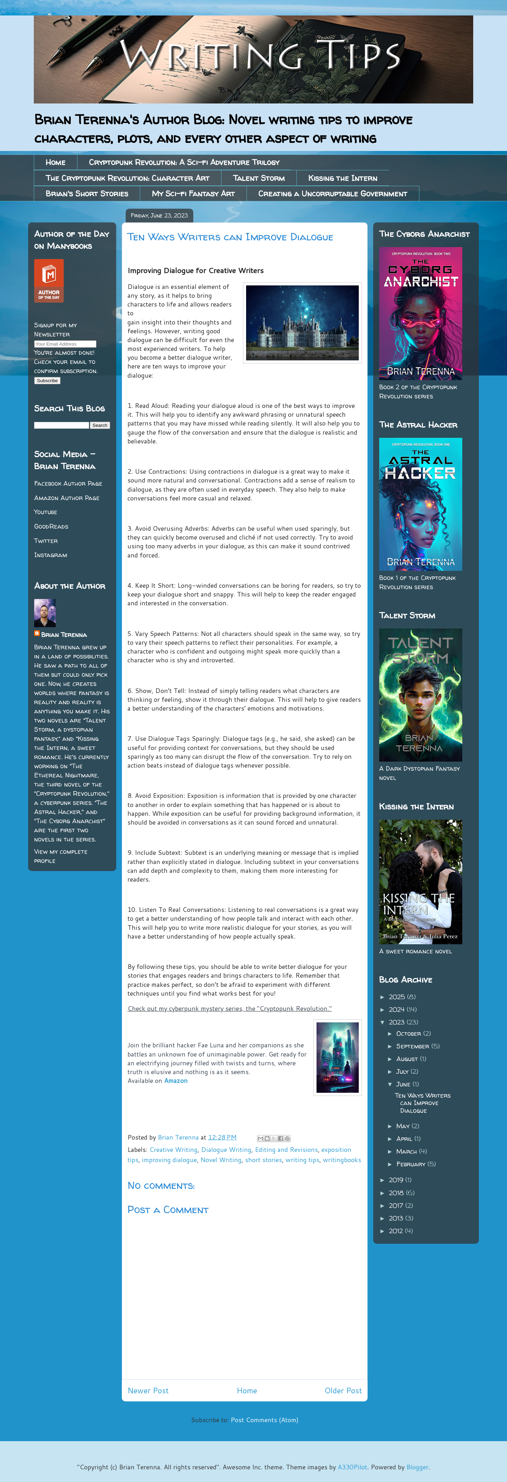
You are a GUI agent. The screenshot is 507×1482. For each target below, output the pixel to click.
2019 (397, 1179)
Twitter (46, 540)
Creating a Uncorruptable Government (332, 193)
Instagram (50, 554)
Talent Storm (259, 178)
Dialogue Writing (226, 1149)
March (407, 1151)
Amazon (176, 1080)
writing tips (302, 1159)
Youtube (45, 511)
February (411, 1164)
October (409, 1033)
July (403, 1071)
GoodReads (51, 526)
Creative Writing (173, 1149)
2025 (398, 996)
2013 (397, 1218)
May (404, 1126)
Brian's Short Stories (87, 193)
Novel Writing (221, 1159)
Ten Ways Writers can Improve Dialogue (423, 1103)
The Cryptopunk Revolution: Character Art (127, 178)
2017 (397, 1205)
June (404, 1084)
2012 (397, 1230)
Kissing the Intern (342, 178)
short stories (263, 1159)
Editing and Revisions (286, 1149)
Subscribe (47, 380)
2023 (398, 1022)
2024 (398, 1009)
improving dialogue (169, 1159)
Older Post (343, 1390)
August (408, 1058)
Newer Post (148, 1390)
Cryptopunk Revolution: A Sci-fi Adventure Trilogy (184, 162)
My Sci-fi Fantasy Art (193, 193)
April (405, 1138)
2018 (397, 1192)
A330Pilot (352, 1466)
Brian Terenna (64, 634)
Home (55, 162)
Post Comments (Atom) (265, 1419)
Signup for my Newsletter (55, 330)
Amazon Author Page (67, 497)
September (413, 1046)
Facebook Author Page (68, 483)
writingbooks (342, 1159)
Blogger (417, 1466)
